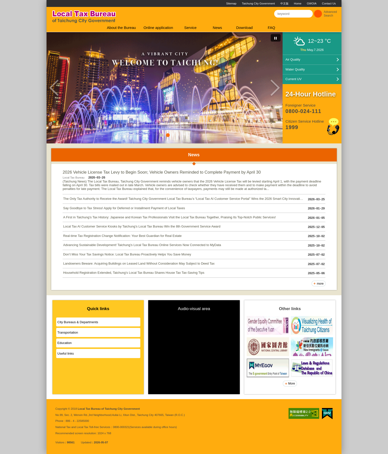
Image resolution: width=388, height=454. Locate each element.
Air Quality (293, 59)
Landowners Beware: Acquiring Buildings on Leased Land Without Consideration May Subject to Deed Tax (194, 264)
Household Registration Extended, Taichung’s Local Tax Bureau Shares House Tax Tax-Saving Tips (194, 273)
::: (48, 2)
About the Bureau (121, 27)
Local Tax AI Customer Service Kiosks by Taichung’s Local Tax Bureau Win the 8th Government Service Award (194, 227)
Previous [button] (54, 87)
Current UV (294, 79)
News (217, 27)
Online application (158, 27)
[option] (165, 87)
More (291, 383)
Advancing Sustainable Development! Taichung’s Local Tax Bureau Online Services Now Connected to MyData (194, 245)
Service (190, 27)
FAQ (271, 27)
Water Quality (295, 69)
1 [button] (161, 135)
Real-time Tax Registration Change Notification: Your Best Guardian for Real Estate (194, 236)
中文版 (284, 3)
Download (244, 27)
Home (297, 3)
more (320, 283)
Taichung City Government (258, 3)
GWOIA (311, 3)
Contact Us (329, 3)
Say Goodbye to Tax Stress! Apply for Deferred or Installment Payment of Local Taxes (194, 208)
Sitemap (231, 3)
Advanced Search (330, 13)
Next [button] (275, 87)
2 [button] (168, 135)
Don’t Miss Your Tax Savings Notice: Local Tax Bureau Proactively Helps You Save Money (194, 254)
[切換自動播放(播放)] (276, 38)
